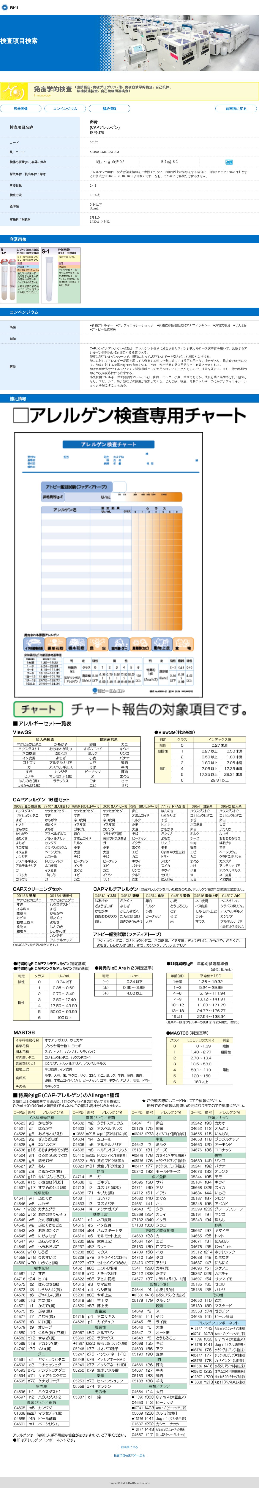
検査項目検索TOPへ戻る (129, 1455)
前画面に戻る (236, 109)
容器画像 (21, 109)
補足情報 (109, 109)
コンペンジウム (65, 109)
